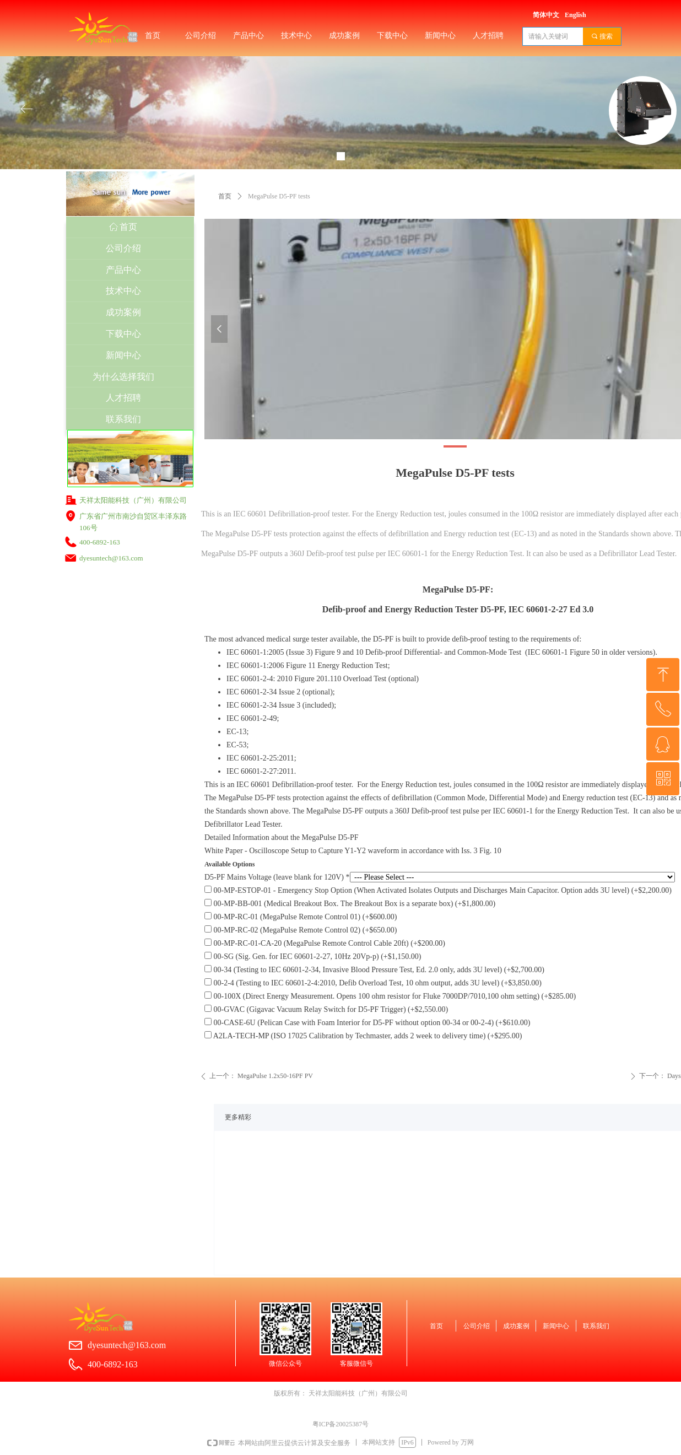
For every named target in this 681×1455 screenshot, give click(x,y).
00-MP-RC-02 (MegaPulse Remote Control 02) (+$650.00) (300, 930)
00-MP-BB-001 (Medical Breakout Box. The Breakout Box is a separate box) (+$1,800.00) (349, 903)
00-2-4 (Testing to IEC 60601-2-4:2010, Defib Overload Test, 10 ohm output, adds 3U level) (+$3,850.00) (373, 983)
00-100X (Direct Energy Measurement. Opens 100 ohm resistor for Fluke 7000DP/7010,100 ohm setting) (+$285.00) (390, 996)
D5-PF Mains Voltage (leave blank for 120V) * (277, 877)
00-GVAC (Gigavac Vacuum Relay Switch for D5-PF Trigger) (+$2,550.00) (326, 1009)
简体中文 (546, 15)
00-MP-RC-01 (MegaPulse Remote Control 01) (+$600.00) (300, 917)
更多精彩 (238, 1117)
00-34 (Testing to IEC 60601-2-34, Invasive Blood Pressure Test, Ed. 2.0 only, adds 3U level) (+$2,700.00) (374, 970)
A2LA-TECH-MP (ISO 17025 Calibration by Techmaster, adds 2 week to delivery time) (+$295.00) (363, 1036)
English (575, 15)
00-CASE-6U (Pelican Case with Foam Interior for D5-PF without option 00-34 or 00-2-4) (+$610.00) (367, 1022)
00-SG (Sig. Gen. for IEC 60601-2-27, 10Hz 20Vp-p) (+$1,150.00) (312, 956)
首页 (224, 196)
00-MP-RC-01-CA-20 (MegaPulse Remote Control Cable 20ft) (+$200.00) (324, 943)
